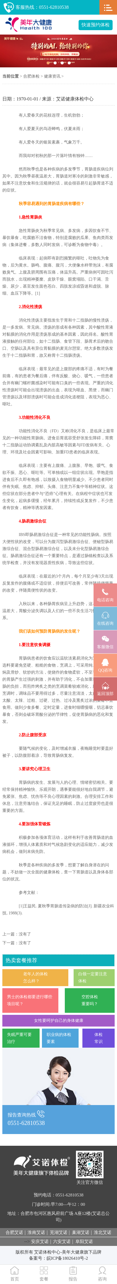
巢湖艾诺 (80, 1232)
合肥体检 (31, 76)
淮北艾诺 (102, 1232)
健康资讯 (52, 76)
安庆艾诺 (40, 1241)
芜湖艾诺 (58, 1232)
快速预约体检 (96, 24)
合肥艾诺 (14, 1232)
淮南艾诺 (36, 1232)
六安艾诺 (62, 1241)
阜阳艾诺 (84, 1241)
